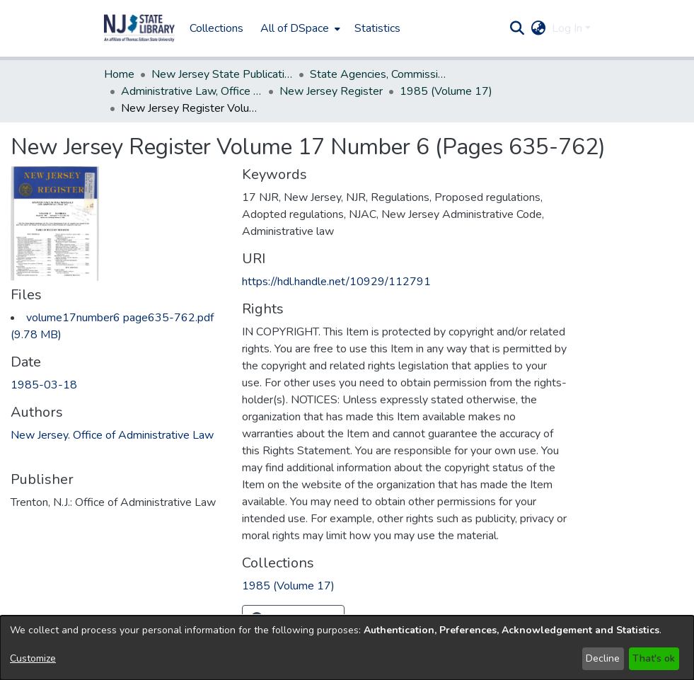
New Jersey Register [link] (331, 91)
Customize (33, 658)
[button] (139, 28)
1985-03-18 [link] (44, 385)
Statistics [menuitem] (377, 28)
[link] (288, 586)
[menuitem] (299, 28)
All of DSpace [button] (294, 28)
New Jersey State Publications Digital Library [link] (222, 74)
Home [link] (119, 74)
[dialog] (347, 648)
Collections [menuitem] (216, 28)
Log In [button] (568, 28)
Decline (603, 658)
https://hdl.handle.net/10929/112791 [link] (336, 281)
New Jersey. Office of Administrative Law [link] (112, 435)
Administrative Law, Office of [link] (191, 91)
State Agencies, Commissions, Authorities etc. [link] (380, 74)
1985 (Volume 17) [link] (446, 91)
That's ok (653, 658)
